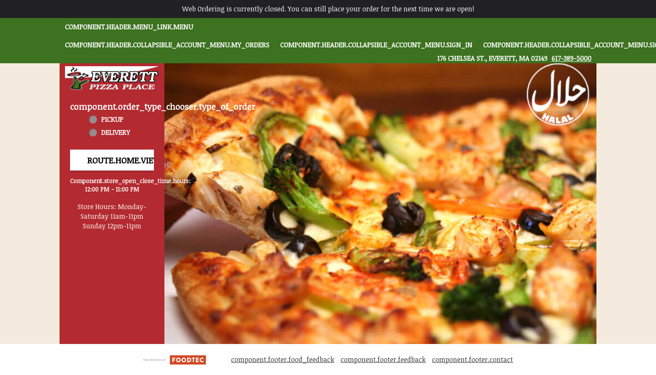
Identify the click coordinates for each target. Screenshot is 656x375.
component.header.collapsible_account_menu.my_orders (167, 44)
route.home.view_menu (139, 160)
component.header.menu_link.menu (129, 26)
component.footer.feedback (383, 359)
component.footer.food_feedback (282, 359)
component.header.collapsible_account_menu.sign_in (376, 44)
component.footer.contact (472, 359)
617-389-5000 (571, 58)
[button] (112, 78)
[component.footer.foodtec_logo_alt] (174, 359)
